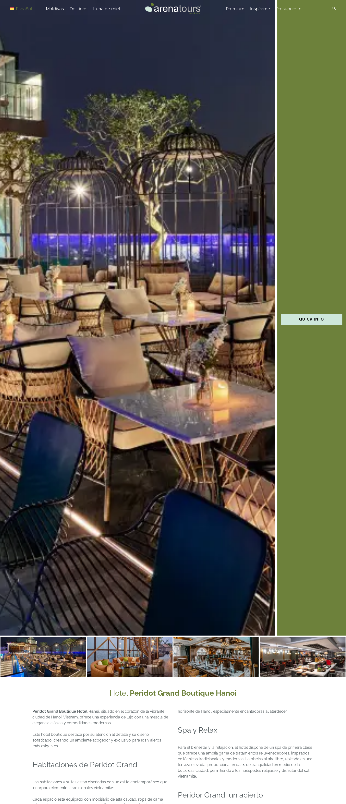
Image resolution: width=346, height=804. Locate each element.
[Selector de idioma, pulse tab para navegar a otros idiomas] (26, 8)
